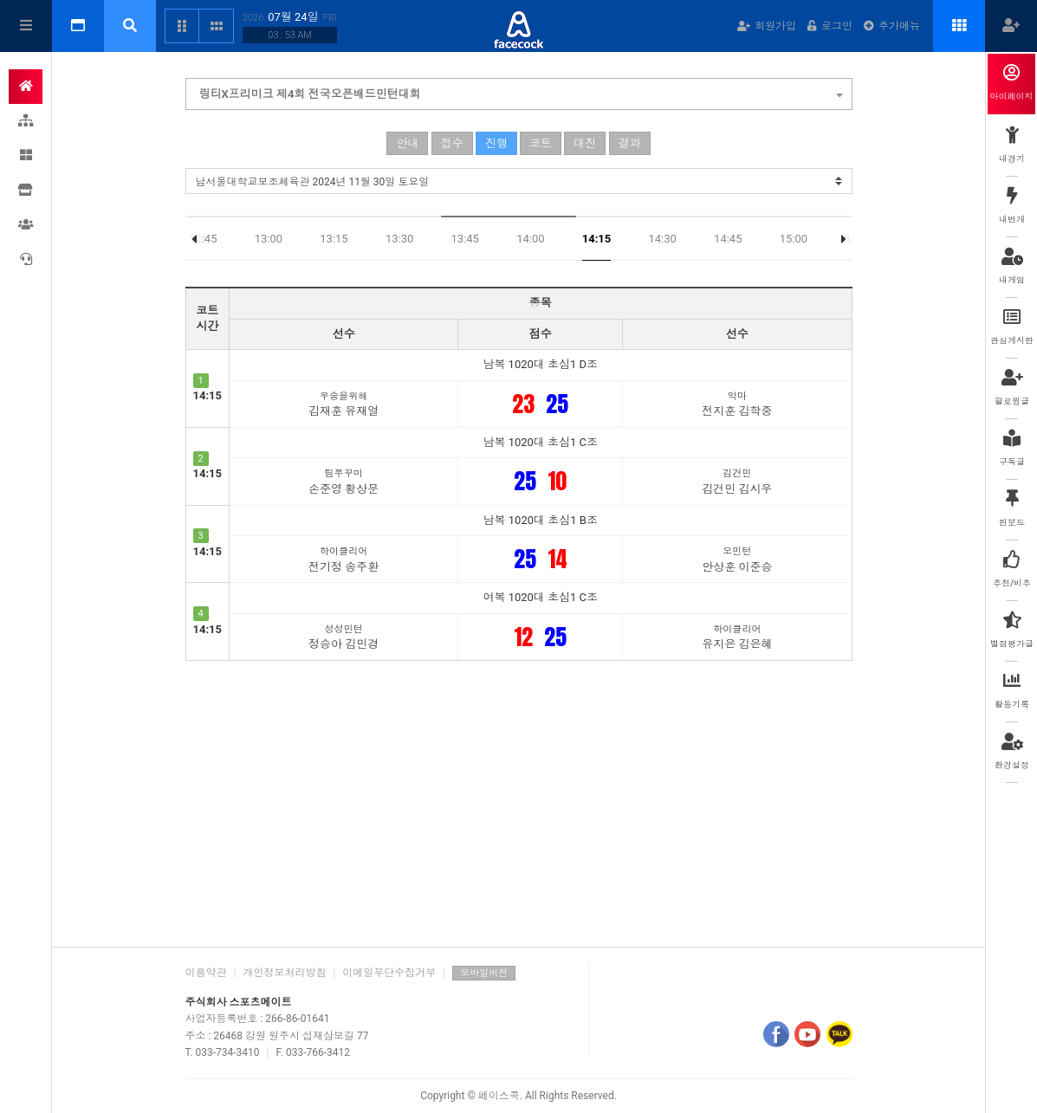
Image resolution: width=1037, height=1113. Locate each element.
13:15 (333, 238)
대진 (585, 143)
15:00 (793, 238)
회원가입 (766, 26)
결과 (630, 143)
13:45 (465, 238)
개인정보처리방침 (284, 973)
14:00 (530, 238)
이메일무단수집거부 (389, 973)
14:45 (728, 238)
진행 (496, 143)
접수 (452, 143)
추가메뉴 (892, 26)
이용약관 (206, 973)
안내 (407, 143)
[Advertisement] (518, 799)
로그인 (829, 26)
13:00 (268, 238)
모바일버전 (484, 973)
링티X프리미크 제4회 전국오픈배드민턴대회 (521, 91)
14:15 (597, 238)
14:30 (662, 238)
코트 (540, 143)
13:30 (399, 238)
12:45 (203, 238)
